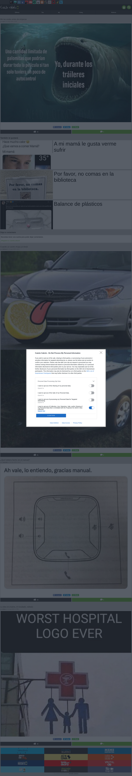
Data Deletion (54, 423)
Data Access (66, 423)
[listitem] (66, 381)
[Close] (102, 353)
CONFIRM (51, 415)
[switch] (91, 385)
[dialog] (66, 388)
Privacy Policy (77, 423)
